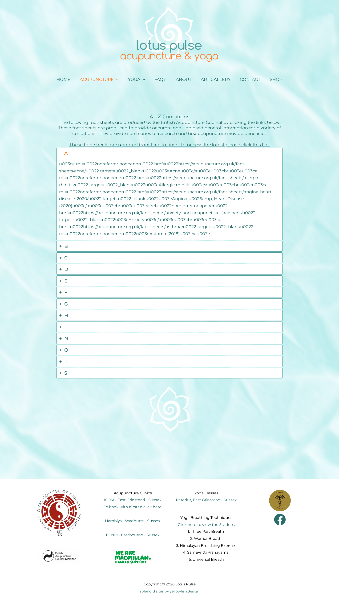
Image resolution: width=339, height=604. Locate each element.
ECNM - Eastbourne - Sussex (133, 534)
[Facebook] (280, 519)
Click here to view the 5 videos (206, 524)
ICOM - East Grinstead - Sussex (132, 499)
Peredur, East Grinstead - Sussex (206, 499)
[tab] (169, 193)
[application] (118, 79)
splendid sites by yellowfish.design (169, 591)
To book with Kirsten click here (132, 507)
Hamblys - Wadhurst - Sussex (132, 520)
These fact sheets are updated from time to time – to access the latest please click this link (170, 144)
